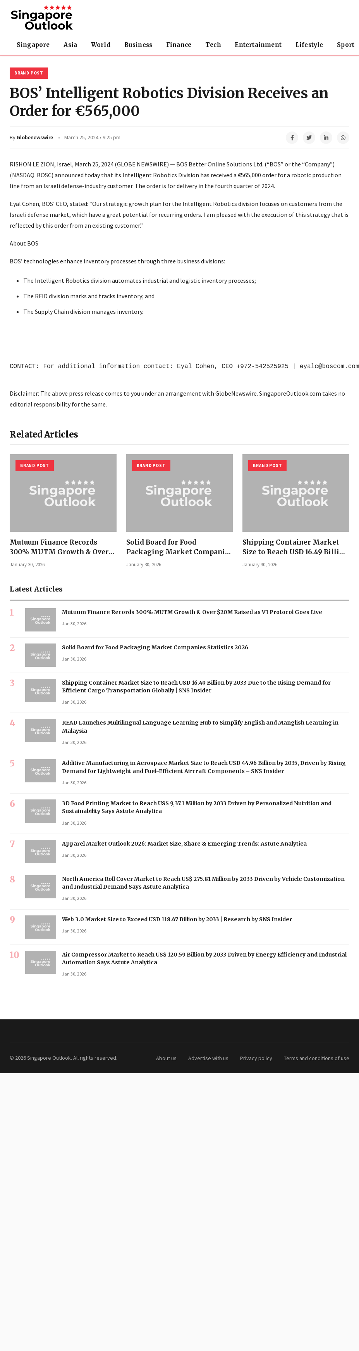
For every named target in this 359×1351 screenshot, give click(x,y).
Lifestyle (310, 44)
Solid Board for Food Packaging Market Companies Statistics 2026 (179, 552)
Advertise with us (208, 1058)
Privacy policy (256, 1058)
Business (139, 44)
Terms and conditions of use (316, 1058)
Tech (214, 44)
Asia (70, 44)
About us (166, 1058)
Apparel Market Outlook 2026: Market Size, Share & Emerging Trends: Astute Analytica (184, 843)
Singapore (33, 44)
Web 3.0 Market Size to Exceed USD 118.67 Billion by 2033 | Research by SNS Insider (177, 919)
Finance (179, 44)
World (101, 44)
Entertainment (258, 44)
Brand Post (28, 73)
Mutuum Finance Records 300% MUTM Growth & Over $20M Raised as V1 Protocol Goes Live (192, 612)
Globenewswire (35, 137)
